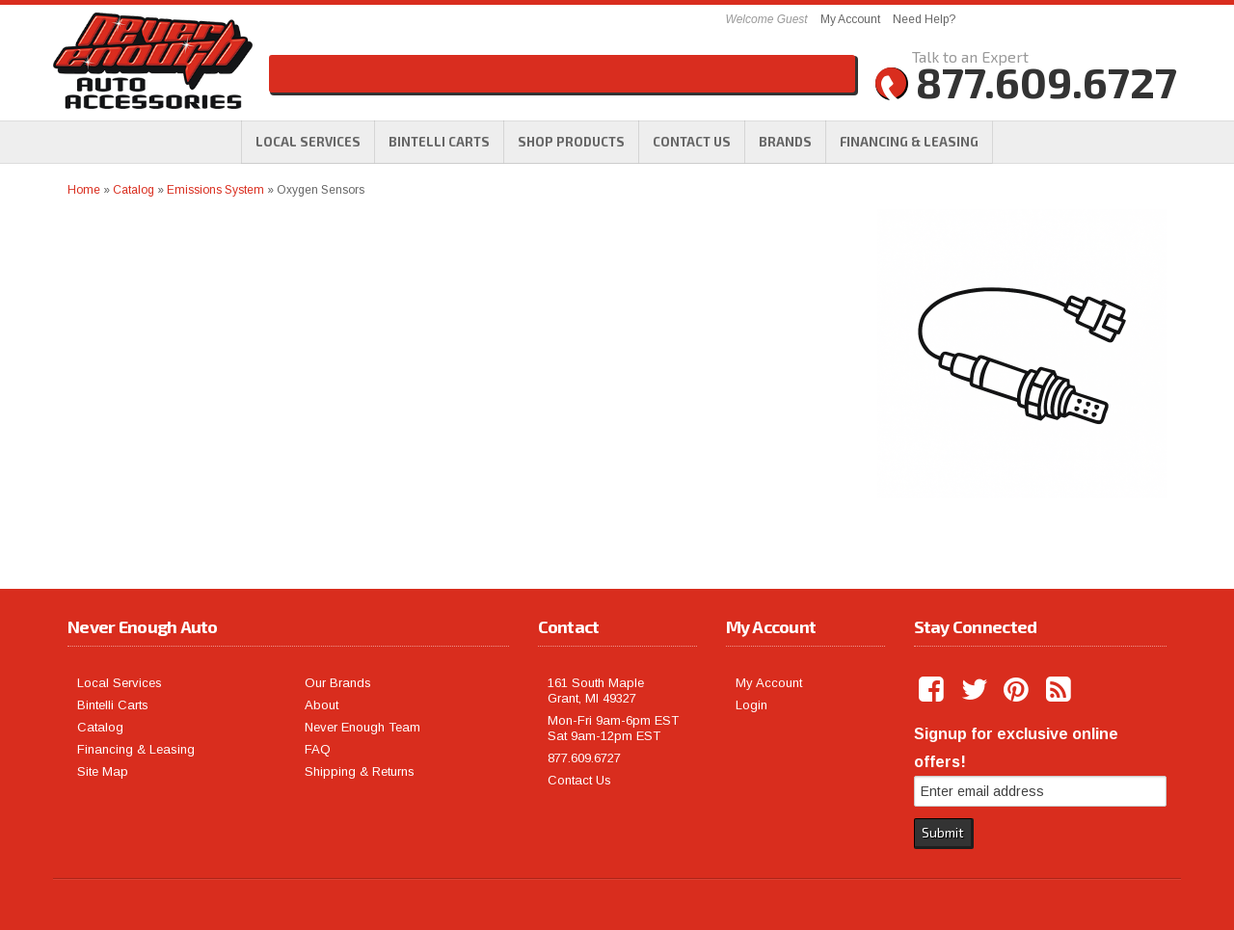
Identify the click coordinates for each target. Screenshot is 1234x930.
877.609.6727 (584, 758)
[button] (571, 141)
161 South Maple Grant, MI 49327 (596, 690)
